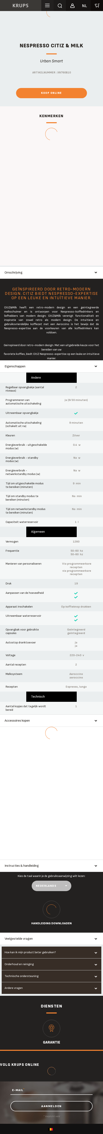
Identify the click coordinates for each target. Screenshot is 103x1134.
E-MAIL (18, 1090)
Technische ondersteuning (22, 976)
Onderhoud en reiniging (19, 964)
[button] (72, 5)
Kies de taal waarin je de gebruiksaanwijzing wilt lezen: (51, 876)
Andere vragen (14, 988)
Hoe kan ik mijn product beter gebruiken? (30, 952)
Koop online (51, 93)
